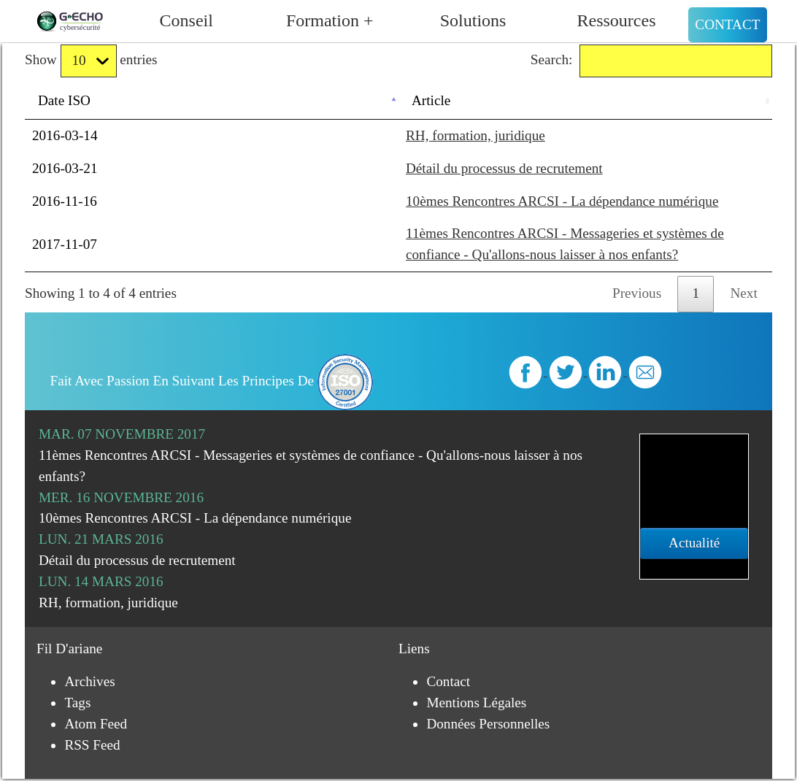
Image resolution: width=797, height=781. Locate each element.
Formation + (330, 20)
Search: (651, 61)
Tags (77, 702)
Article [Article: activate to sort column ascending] (431, 100)
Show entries (91, 61)
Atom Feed (95, 723)
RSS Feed (92, 745)
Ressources (616, 20)
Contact (727, 24)
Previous (636, 293)
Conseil (186, 20)
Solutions (473, 20)
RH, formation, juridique (475, 135)
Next (744, 293)
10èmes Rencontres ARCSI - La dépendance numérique (562, 201)
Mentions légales (476, 702)
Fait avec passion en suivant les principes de (212, 380)
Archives (89, 681)
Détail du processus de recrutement (504, 168)
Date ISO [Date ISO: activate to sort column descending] (64, 100)
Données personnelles (488, 723)
